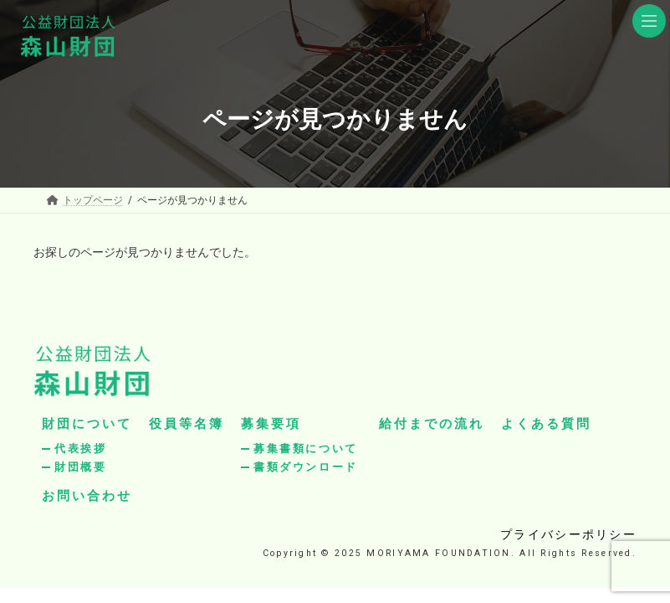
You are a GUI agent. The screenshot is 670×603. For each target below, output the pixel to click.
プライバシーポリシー (568, 534)
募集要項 (271, 423)
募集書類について (305, 448)
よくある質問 (546, 423)
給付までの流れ (431, 423)
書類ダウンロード (305, 467)
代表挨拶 (80, 448)
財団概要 (80, 467)
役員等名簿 (186, 423)
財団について (87, 423)
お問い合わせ (87, 495)
